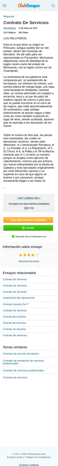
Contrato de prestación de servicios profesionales (23, 362)
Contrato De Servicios (15, 279)
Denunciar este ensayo (29, 261)
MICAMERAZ (9, 28)
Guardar (28, 227)
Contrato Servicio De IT (15, 304)
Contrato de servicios (14, 316)
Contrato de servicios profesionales (23, 370)
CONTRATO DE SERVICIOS (19, 298)
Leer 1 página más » (29, 197)
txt (26, 207)
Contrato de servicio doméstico (21, 353)
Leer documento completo (28, 220)
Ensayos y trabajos (29, 464)
